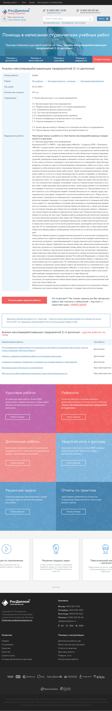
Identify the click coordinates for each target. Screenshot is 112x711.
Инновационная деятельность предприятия (22, 368)
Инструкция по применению (50, 2)
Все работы (37, 81)
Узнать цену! (78, 304)
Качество (6, 652)
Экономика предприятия (92, 81)
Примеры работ (10, 2)
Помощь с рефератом (81, 59)
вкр (79, 641)
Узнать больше (17, 417)
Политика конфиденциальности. (17, 620)
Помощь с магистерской (35, 59)
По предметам (67, 23)
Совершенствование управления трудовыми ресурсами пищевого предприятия (39, 362)
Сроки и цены (8, 656)
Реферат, (62, 656)
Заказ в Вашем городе (17, 20)
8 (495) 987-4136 (56, 10)
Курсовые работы (66, 652)
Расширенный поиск (51, 23)
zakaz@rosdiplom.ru (67, 621)
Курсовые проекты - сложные (62, 81)
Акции (31, 2)
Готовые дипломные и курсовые (17, 659)
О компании (7, 645)
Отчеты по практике (67, 648)
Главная (5, 641)
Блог (24, 2)
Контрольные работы (68, 659)
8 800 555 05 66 (89, 10)
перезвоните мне (54, 13)
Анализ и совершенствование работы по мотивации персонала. (32, 356)
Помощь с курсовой (59, 59)
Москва (21, 17)
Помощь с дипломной (11, 59)
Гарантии (6, 648)
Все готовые (80, 23)
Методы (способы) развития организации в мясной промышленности (34, 374)
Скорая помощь (102, 59)
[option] (56, 560)
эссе (69, 656)
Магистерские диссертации (71, 645)
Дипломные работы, (68, 641)
